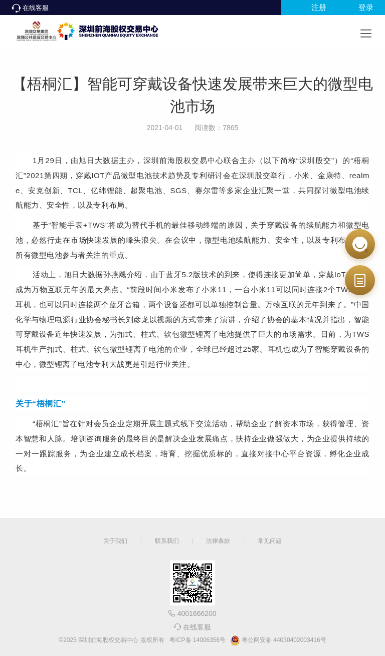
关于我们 (115, 540)
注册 (318, 7)
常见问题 (270, 540)
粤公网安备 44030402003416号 (278, 640)
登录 (365, 7)
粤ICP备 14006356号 (197, 639)
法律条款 (218, 540)
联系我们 (167, 540)
